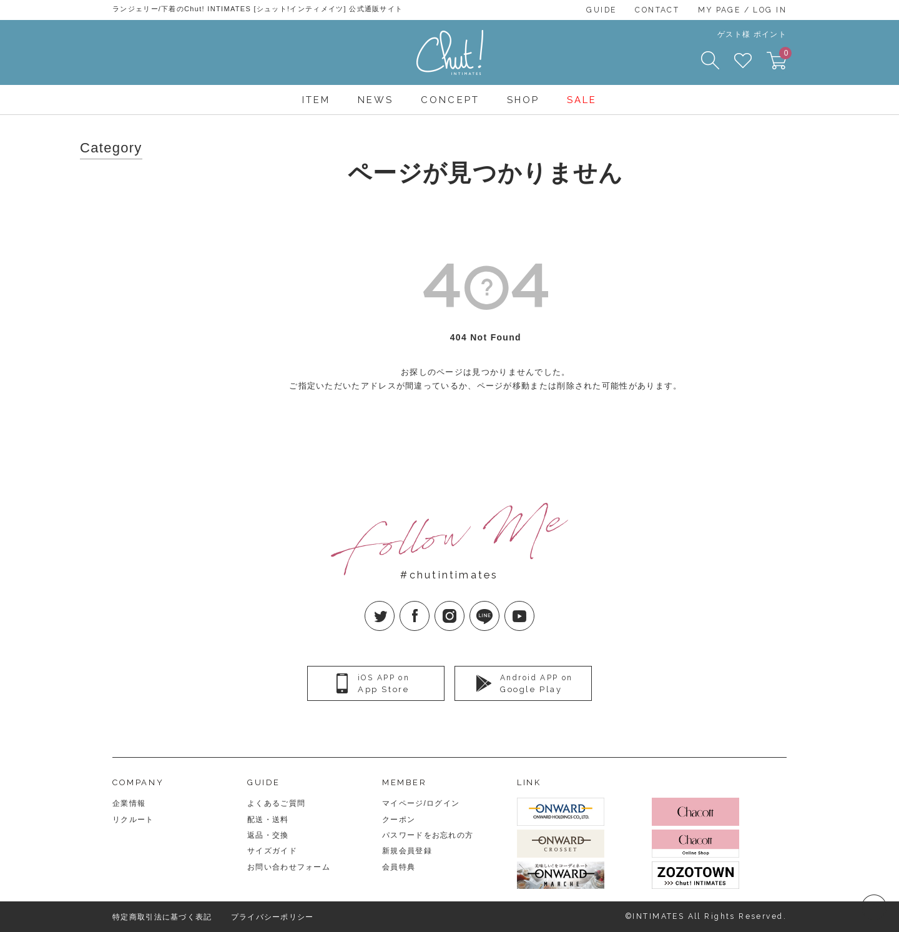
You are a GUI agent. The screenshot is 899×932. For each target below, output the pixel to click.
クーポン (398, 819)
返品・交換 (268, 835)
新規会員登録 (407, 850)
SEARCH (710, 60)
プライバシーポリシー (272, 917)
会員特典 (398, 867)
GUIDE (601, 10)
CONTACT (657, 10)
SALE (582, 100)
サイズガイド (272, 850)
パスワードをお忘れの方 (427, 835)
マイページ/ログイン (420, 803)
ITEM (316, 100)
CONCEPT (450, 100)
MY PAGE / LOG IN (742, 10)
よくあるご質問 (276, 803)
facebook (429, 605)
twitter (394, 605)
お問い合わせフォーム (288, 867)
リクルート (133, 819)
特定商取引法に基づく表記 (162, 917)
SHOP (523, 100)
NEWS (375, 100)
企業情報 (128, 803)
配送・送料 (268, 819)
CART (783, 57)
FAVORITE (743, 60)
